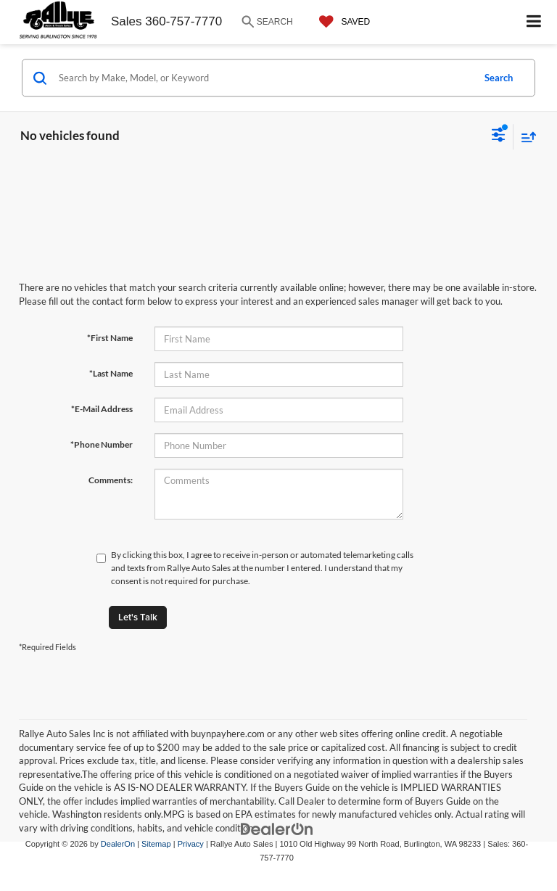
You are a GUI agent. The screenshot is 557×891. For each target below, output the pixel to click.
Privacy (191, 843)
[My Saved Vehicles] (341, 21)
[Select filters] (499, 136)
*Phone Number (101, 444)
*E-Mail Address (102, 408)
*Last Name (111, 373)
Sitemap (156, 843)
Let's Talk (137, 617)
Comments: (110, 480)
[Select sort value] (525, 136)
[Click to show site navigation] (534, 22)
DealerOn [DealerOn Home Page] (118, 843)
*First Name (110, 337)
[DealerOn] (277, 829)
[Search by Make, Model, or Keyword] (263, 77)
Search (498, 77)
